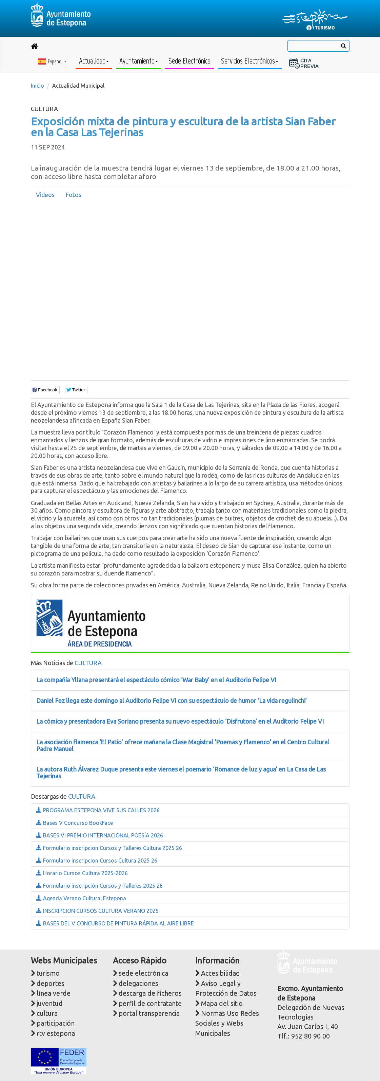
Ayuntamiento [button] (138, 61)
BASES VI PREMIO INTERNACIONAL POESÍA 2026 (99, 835)
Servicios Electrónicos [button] (249, 61)
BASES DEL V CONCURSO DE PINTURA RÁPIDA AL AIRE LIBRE (115, 923)
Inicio (37, 86)
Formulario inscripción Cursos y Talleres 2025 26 (99, 886)
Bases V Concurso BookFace (74, 823)
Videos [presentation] (45, 195)
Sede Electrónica (189, 61)
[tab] (45, 195)
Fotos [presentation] (73, 195)
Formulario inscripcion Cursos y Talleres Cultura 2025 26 (109, 848)
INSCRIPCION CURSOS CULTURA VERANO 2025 (97, 911)
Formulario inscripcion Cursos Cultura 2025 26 (96, 860)
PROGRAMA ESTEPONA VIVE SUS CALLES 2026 (98, 810)
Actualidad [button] (94, 61)
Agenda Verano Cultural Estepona (81, 898)
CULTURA (88, 662)
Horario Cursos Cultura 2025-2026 (82, 873)
